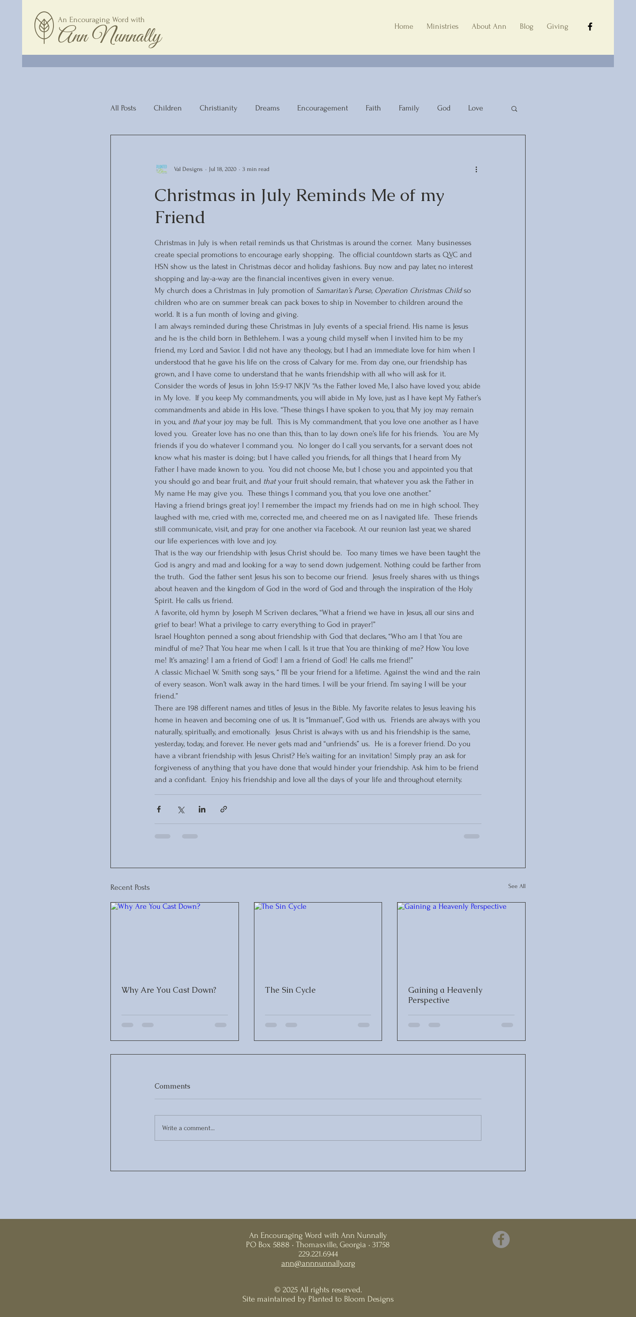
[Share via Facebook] (159, 809)
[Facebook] (590, 26)
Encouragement (322, 108)
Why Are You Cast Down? (168, 990)
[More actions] (476, 168)
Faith (373, 108)
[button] (514, 108)
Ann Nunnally (109, 36)
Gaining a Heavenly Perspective (445, 995)
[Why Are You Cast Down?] (174, 938)
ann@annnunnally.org (318, 1263)
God (443, 108)
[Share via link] (224, 809)
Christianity (219, 108)
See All (517, 886)
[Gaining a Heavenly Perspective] (461, 938)
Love (475, 108)
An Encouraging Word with (101, 19)
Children (168, 108)
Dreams (267, 108)
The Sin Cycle (290, 990)
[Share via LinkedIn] (202, 809)
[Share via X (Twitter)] (180, 809)
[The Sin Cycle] (318, 938)
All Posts (123, 108)
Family (409, 108)
